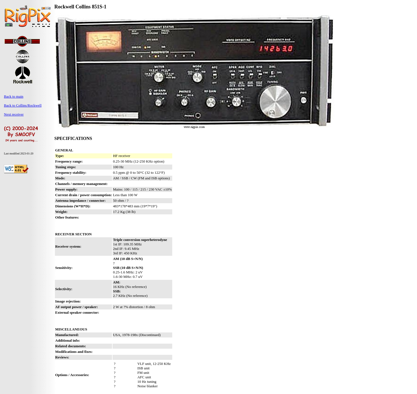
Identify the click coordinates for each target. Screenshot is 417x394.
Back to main (13, 96)
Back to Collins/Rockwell (22, 105)
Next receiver (14, 114)
